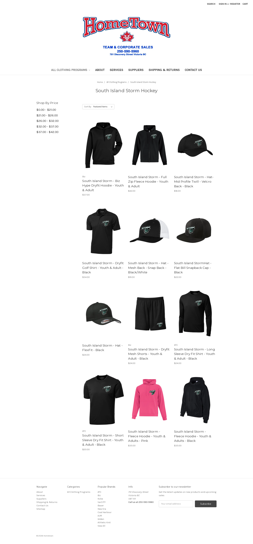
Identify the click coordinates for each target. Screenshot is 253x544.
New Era (102, 509)
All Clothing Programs (70, 70)
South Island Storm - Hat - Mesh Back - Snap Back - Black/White (148, 267)
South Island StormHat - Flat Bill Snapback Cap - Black (193, 267)
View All (101, 525)
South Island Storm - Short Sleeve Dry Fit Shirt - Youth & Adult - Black (103, 440)
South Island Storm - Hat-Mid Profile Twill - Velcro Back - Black (193, 181)
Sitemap (40, 509)
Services (116, 70)
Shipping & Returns (164, 70)
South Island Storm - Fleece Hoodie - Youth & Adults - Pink (146, 436)
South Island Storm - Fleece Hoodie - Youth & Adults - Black (192, 436)
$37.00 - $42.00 (47, 132)
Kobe (100, 498)
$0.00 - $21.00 (46, 110)
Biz (99, 495)
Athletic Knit (104, 522)
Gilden (101, 519)
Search (211, 4)
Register (235, 4)
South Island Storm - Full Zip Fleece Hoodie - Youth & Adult (148, 181)
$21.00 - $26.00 (47, 115)
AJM (100, 515)
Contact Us (193, 70)
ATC (99, 492)
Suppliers (135, 70)
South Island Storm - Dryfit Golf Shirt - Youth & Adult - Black (103, 267)
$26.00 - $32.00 (47, 121)
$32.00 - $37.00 (47, 126)
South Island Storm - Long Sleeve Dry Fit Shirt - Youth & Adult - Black (194, 354)
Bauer (101, 505)
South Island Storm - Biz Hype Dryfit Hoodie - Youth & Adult (103, 185)
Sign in (223, 4)
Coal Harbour (104, 512)
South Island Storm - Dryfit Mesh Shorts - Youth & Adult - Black (148, 354)
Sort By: (87, 106)
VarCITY (102, 502)
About (100, 70)
